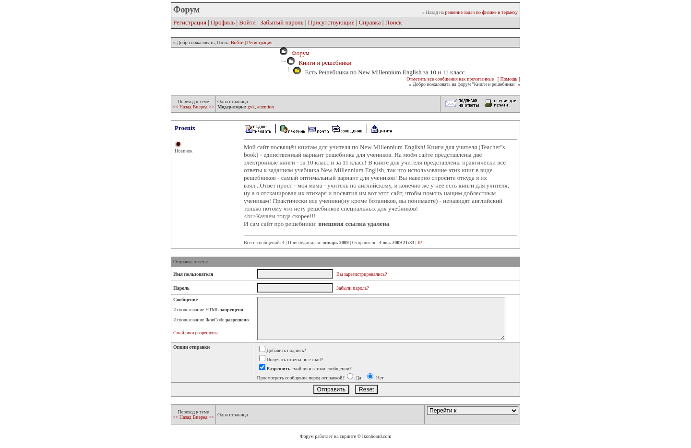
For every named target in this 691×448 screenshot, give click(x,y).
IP (419, 242)
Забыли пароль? (352, 288)
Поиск (393, 22)
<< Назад (182, 106)
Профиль (223, 22)
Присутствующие (331, 22)
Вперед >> (203, 106)
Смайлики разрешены (195, 332)
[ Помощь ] (509, 79)
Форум (299, 53)
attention (265, 106)
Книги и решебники (324, 62)
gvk (251, 106)
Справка (370, 22)
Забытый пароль (281, 22)
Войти (247, 22)
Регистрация (189, 22)
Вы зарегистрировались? (361, 274)
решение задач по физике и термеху (481, 12)
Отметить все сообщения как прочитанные (450, 79)
